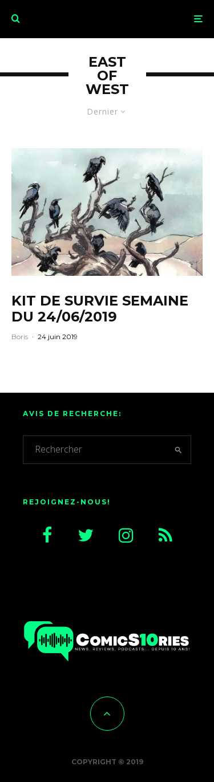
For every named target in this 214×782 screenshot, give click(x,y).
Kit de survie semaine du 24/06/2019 (99, 309)
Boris (19, 336)
